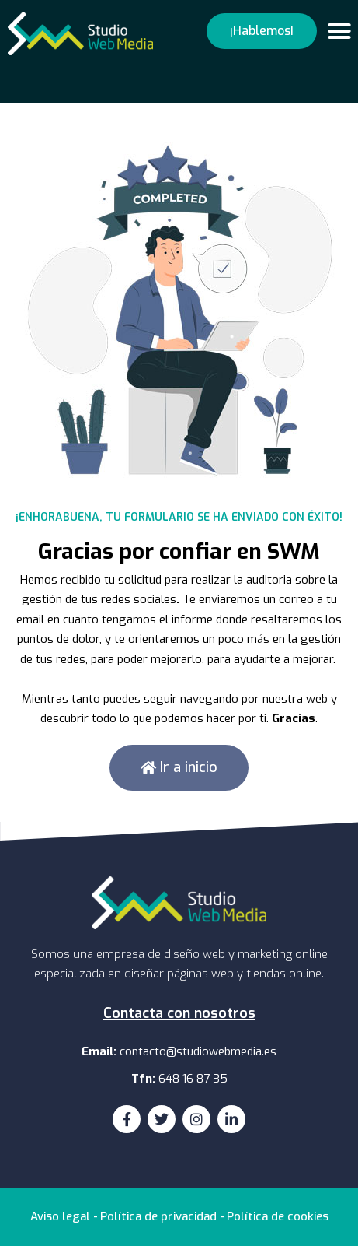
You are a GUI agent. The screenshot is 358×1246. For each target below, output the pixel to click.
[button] (262, 31)
